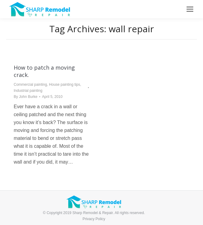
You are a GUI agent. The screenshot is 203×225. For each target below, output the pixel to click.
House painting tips (64, 84)
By (25, 97)
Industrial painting (28, 90)
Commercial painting (30, 84)
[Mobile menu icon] (190, 9)
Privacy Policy (93, 219)
